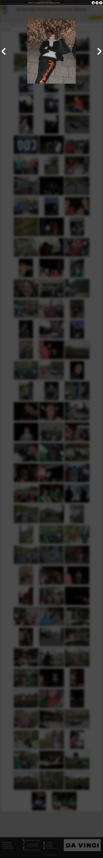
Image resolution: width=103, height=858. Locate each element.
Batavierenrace (55, 3)
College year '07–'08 (41, 3)
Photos (30, 3)
